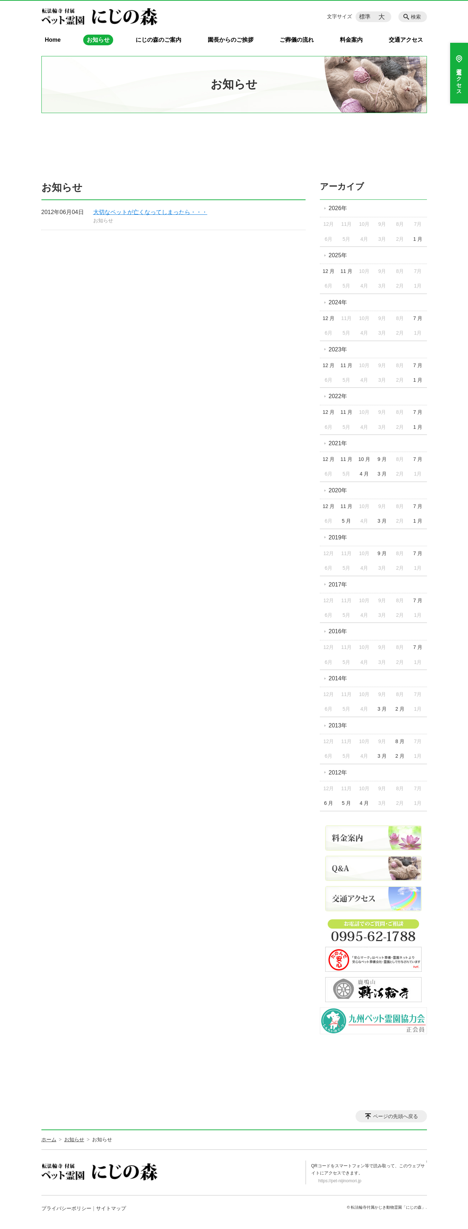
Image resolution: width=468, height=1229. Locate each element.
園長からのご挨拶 (230, 40)
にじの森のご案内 (158, 40)
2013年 (338, 725)
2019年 (338, 537)
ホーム (48, 1139)
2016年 (338, 631)
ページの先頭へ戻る (395, 1116)
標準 (365, 17)
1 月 (417, 239)
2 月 (400, 709)
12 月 (328, 271)
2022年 (338, 396)
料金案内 (351, 40)
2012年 (338, 773)
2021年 (338, 443)
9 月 (382, 459)
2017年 (338, 585)
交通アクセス (406, 40)
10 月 (364, 459)
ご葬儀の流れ (297, 40)
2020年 (338, 490)
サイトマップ (111, 1208)
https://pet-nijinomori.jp (340, 1180)
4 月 (364, 474)
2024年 (338, 302)
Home (53, 40)
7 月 (417, 318)
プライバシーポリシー (66, 1208)
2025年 (338, 255)
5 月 (346, 521)
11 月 (346, 271)
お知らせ (98, 40)
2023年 (338, 349)
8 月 (400, 741)
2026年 (338, 208)
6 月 (328, 803)
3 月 (382, 474)
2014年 (338, 678)
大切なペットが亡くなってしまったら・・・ (150, 212)
